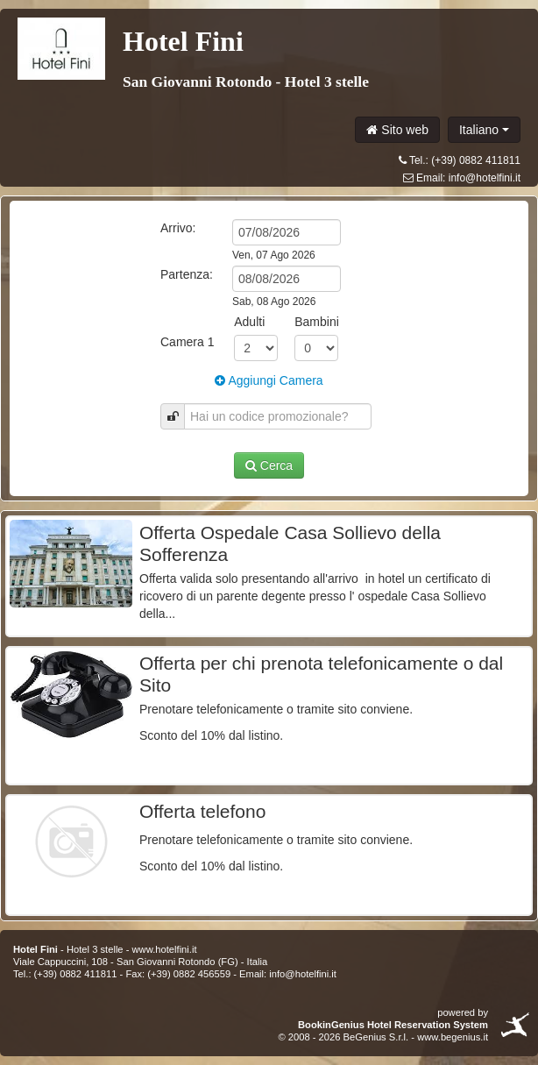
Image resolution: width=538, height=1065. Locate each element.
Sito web (397, 130)
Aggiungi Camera (268, 380)
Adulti (249, 322)
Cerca (269, 465)
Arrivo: (177, 228)
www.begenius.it (452, 1037)
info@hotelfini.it (484, 178)
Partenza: (186, 274)
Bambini (316, 322)
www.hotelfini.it (164, 949)
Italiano (484, 130)
